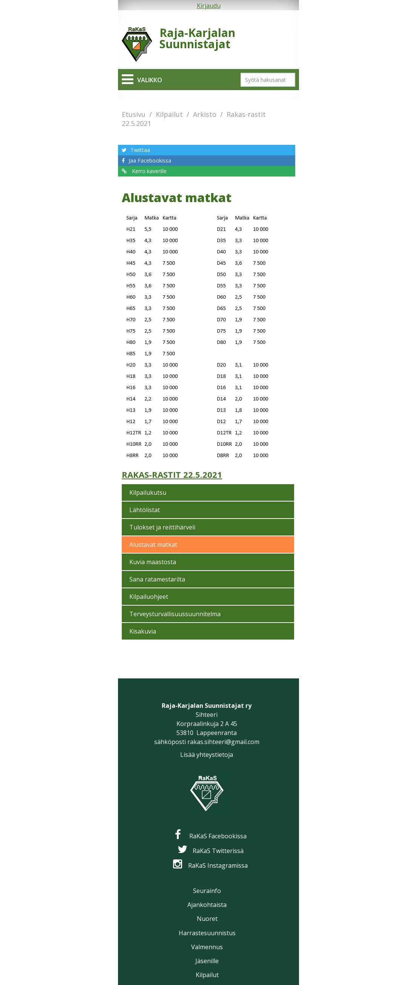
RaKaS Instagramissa (218, 865)
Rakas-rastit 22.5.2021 (172, 474)
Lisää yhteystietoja (206, 754)
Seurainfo (207, 891)
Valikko (149, 80)
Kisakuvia (142, 631)
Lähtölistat (144, 510)
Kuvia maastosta (152, 562)
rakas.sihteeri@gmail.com (223, 742)
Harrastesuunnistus (207, 933)
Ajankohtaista (207, 905)
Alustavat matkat (153, 544)
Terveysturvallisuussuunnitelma (175, 614)
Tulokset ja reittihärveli (162, 527)
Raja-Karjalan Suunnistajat (197, 38)
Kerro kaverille (148, 171)
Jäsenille (207, 961)
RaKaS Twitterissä (218, 851)
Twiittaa (140, 149)
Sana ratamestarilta (157, 579)
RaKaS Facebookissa (218, 836)
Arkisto (204, 114)
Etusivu (134, 114)
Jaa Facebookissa (150, 160)
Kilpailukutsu (147, 492)
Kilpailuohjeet (148, 596)
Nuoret (207, 918)
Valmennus (207, 947)
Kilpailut (169, 114)
